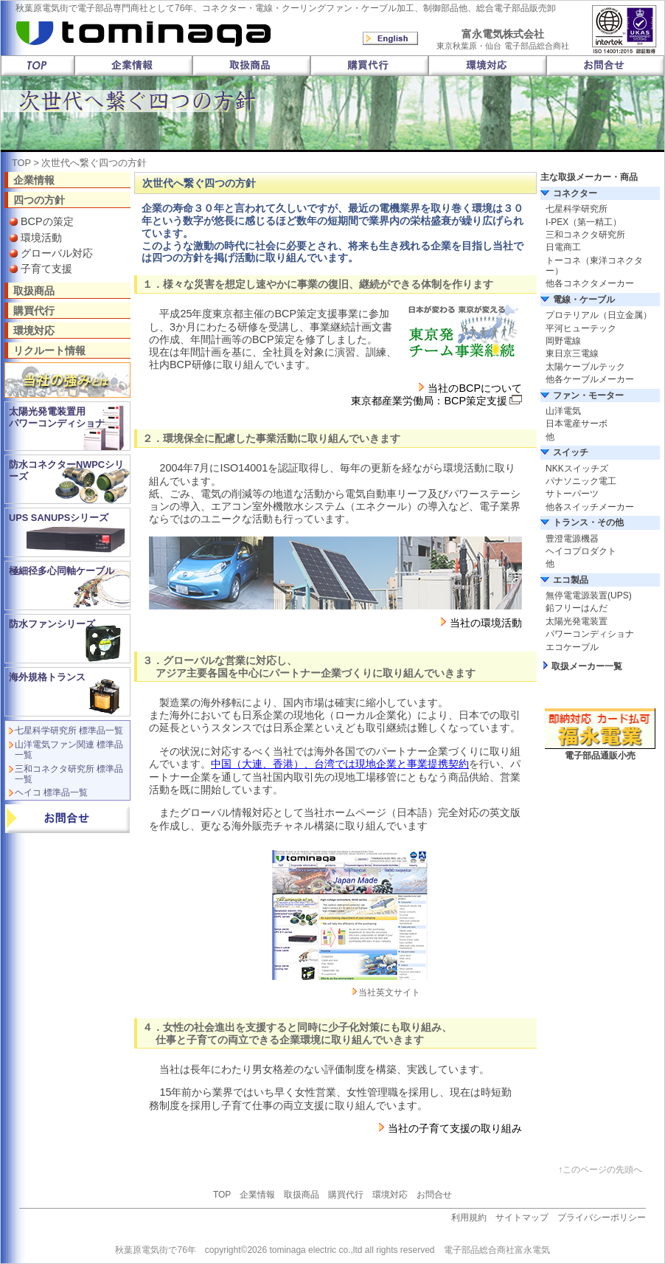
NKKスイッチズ (577, 468)
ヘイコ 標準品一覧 (51, 792)
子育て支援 (46, 268)
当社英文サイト (389, 992)
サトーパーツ (572, 493)
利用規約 (469, 1217)
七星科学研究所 (576, 209)
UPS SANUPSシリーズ (58, 517)
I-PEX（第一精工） (584, 222)
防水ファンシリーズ (52, 623)
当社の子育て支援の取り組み (455, 1128)
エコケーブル (572, 647)
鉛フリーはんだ (576, 608)
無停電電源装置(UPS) (589, 595)
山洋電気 (563, 411)
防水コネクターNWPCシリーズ (66, 470)
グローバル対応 (57, 253)
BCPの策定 (47, 221)
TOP (21, 162)
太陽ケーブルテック (585, 367)
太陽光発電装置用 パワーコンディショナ (57, 417)
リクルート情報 (49, 350)
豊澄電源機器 (572, 538)
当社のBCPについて (475, 388)
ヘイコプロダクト (581, 551)
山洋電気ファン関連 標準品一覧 (69, 749)
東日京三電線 (572, 353)
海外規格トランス (47, 677)
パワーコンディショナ (590, 634)
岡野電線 (563, 341)
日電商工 (563, 247)
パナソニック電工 (581, 481)
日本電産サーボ (576, 423)
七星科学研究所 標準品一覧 (69, 730)
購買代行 (34, 310)
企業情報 (34, 179)
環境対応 (34, 330)
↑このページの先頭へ (600, 1169)
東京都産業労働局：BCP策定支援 (429, 401)
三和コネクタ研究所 (585, 234)
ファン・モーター (588, 395)
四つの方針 (39, 199)
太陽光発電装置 (576, 621)
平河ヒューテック (581, 328)
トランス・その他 (588, 522)
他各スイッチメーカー (590, 507)
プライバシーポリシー (601, 1217)
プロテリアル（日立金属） (599, 315)
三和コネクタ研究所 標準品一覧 (69, 774)
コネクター (575, 193)
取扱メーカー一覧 (586, 666)
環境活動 (41, 238)
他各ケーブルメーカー (590, 379)
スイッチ (570, 452)
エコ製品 (570, 580)
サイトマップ (522, 1217)
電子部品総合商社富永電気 (497, 1250)
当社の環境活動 (486, 623)
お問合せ (434, 1194)
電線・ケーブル (584, 299)
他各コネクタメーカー (590, 283)
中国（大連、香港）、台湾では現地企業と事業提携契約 (340, 764)
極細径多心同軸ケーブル (61, 570)
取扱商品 (34, 290)
